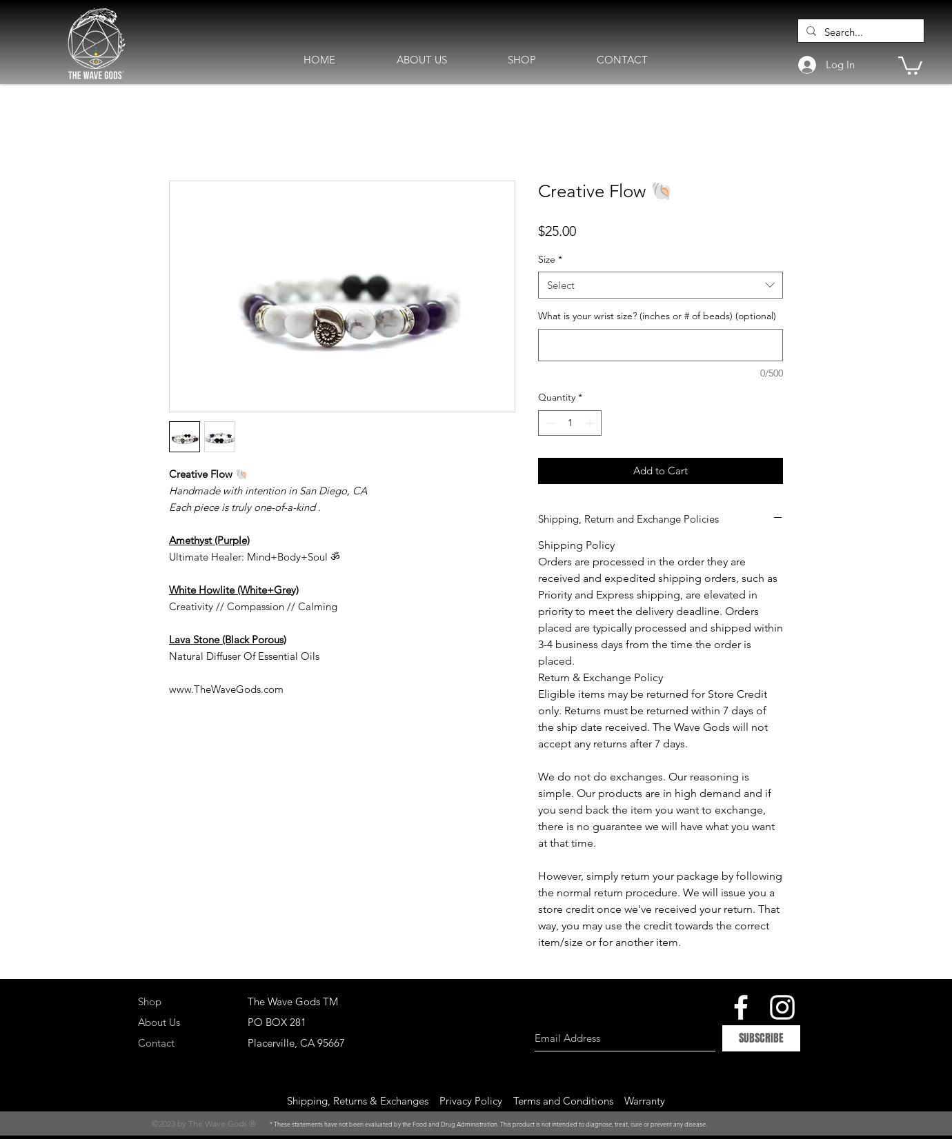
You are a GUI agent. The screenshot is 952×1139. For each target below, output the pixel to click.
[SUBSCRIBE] (761, 1038)
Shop (149, 1001)
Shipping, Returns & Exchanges (357, 1100)
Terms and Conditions (563, 1100)
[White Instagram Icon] (782, 1007)
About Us (159, 1022)
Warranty (644, 1100)
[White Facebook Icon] (740, 1007)
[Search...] (859, 32)
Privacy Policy (470, 1100)
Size (550, 259)
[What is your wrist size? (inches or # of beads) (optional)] (660, 345)
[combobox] (660, 285)
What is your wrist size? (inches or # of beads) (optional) (657, 316)
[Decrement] (548, 423)
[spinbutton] (569, 423)
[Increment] (590, 423)
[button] (910, 64)
